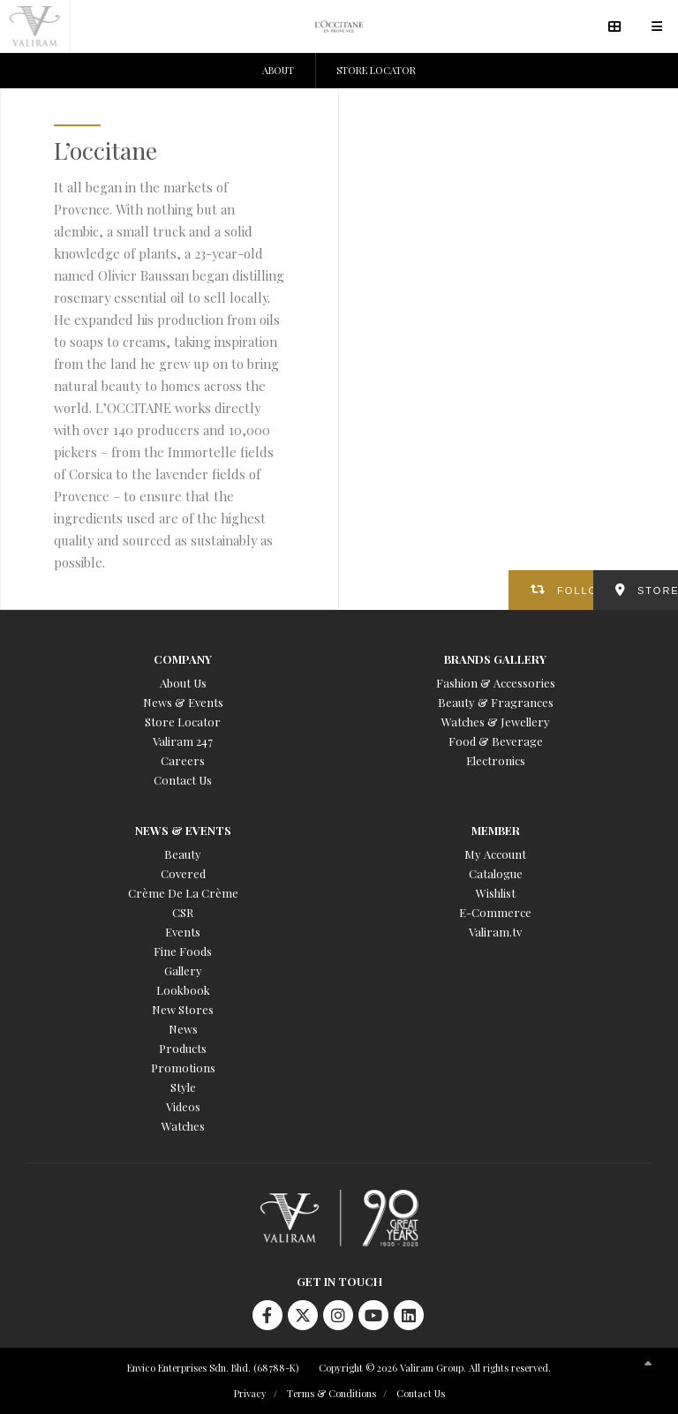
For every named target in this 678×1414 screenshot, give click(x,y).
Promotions (183, 1067)
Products (183, 1048)
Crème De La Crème (183, 892)
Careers (183, 760)
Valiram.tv (495, 931)
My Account (495, 853)
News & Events (183, 702)
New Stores (183, 1009)
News (183, 1028)
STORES (657, 590)
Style (183, 1086)
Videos (183, 1106)
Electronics (495, 760)
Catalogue (496, 873)
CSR (182, 912)
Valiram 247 (183, 740)
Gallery (183, 970)
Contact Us (183, 779)
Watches (183, 1125)
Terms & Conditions (331, 1393)
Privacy (250, 1393)
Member (495, 830)
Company (183, 658)
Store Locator (183, 721)
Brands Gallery (495, 658)
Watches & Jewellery (495, 721)
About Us (183, 682)
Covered (183, 873)
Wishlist (496, 892)
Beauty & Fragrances (496, 702)
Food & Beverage (495, 740)
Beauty (182, 853)
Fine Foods (183, 951)
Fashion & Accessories (495, 682)
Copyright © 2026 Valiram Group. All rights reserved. (435, 1367)
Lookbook (183, 989)
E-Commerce (495, 912)
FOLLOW (575, 590)
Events (182, 931)
